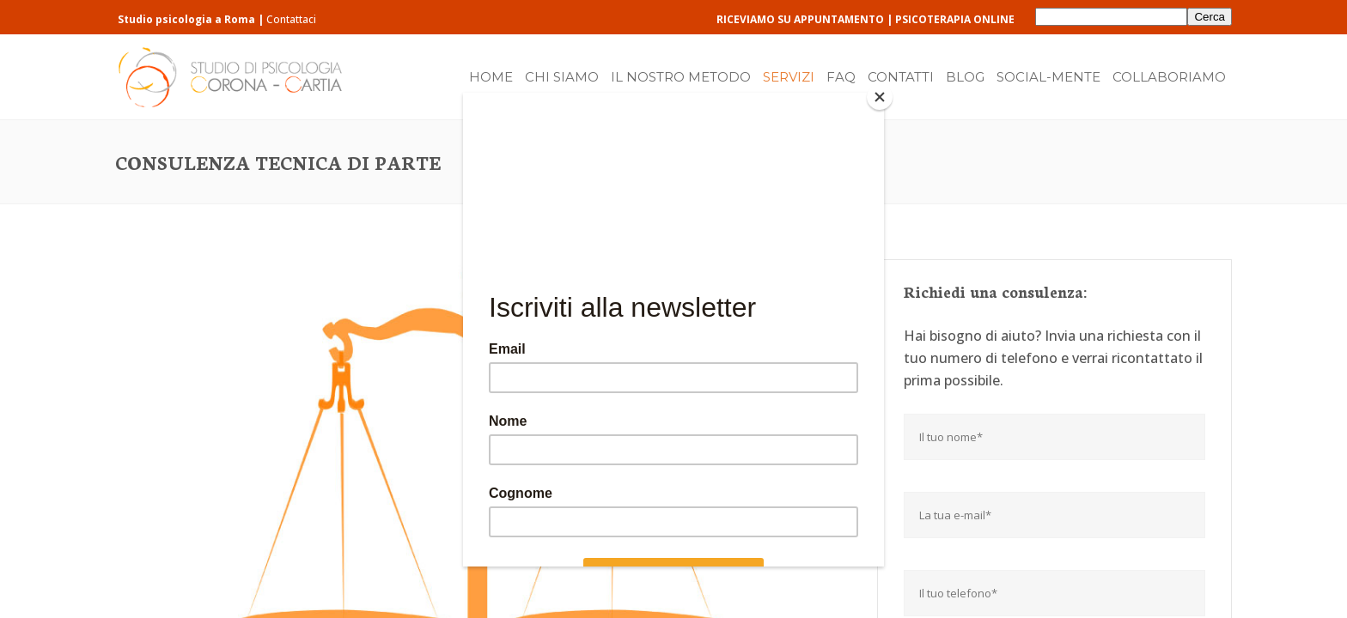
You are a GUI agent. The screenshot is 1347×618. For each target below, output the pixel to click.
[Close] (880, 97)
